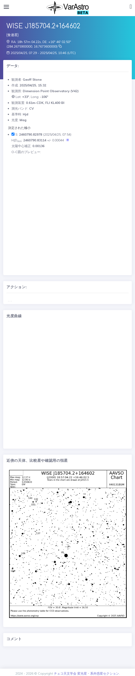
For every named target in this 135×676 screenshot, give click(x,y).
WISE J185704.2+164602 (43, 26)
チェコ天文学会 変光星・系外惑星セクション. (87, 673)
